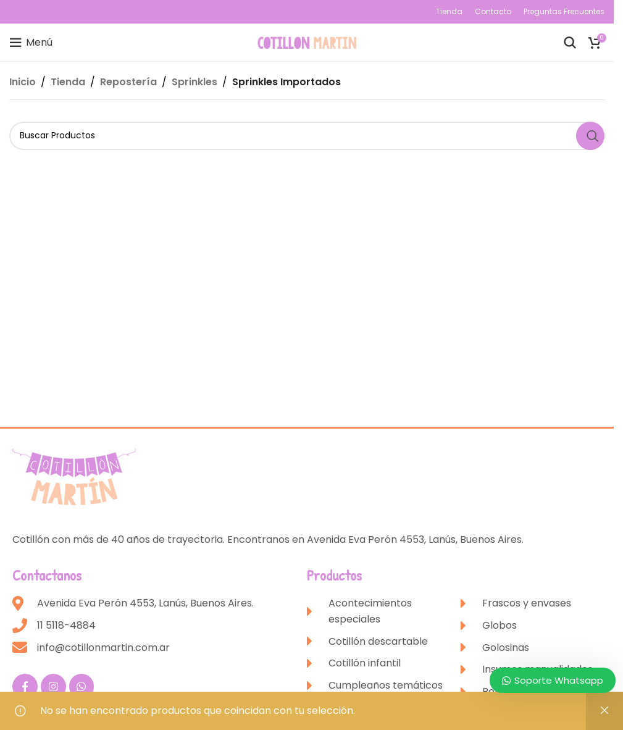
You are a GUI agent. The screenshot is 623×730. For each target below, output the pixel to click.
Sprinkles (194, 82)
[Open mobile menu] (31, 42)
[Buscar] (570, 42)
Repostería (128, 82)
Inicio (22, 82)
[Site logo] (306, 42)
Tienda (68, 82)
